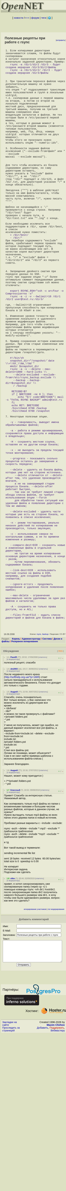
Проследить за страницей (11, 1176)
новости (18, 17)
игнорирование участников (35, 1052)
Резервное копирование (24, 784)
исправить (60, 40)
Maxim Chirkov (56, 1171)
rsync (39, 777)
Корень (16, 781)
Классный (15, 932)
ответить (43, 800)
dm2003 (14, 811)
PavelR (13, 800)
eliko (12, 1021)
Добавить (42, 1174)
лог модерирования (56, 1052)
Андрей (14, 834)
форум (35, 17)
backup (45, 777)
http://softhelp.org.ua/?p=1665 (22, 819)
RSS (60, 793)
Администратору (31, 781)
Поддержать (57, 1174)
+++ (27, 17)
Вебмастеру (58, 1177)
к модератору (13, 802)
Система (47, 781)
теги (43, 17)
